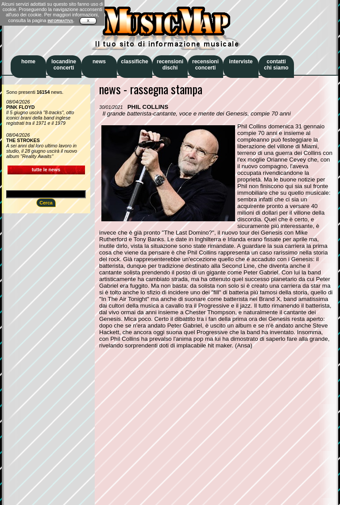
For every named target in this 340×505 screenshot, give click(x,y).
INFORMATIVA (60, 21)
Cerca (46, 202)
